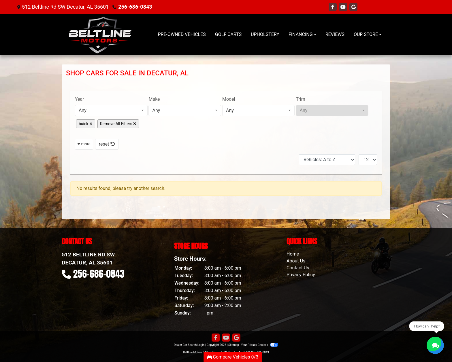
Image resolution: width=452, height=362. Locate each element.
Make (154, 99)
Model (228, 99)
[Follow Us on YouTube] (343, 7)
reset (107, 144)
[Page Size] (368, 159)
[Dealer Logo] (100, 34)
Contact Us (298, 267)
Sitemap (233, 344)
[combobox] (111, 110)
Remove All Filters (118, 123)
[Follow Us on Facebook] (333, 7)
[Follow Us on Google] (353, 7)
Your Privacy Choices (259, 344)
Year (79, 99)
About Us (296, 261)
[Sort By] (327, 159)
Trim (300, 99)
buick (86, 123)
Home (293, 254)
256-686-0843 (135, 7)
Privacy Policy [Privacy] (301, 274)
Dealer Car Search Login (189, 344)
